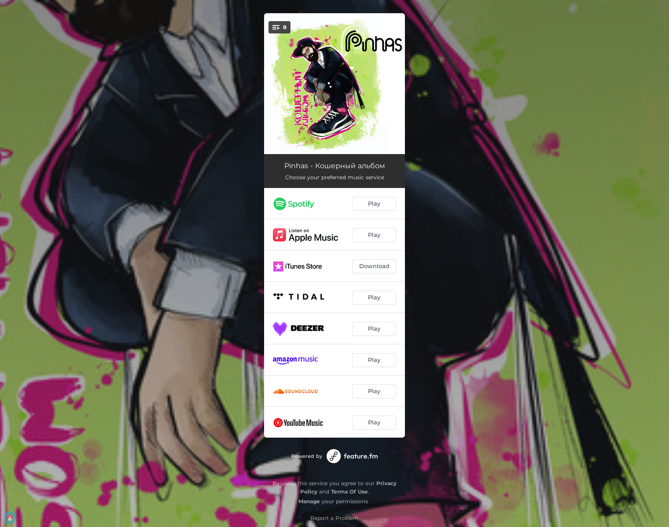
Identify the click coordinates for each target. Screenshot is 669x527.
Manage (309, 501)
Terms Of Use (349, 491)
